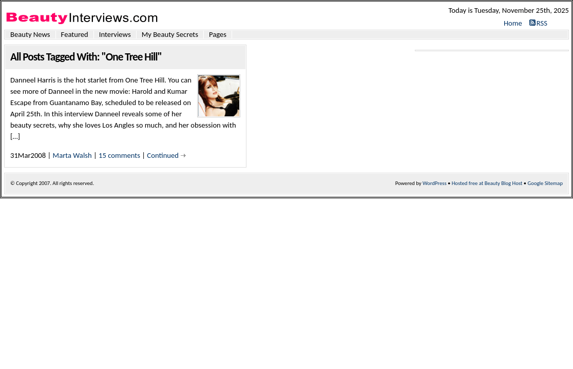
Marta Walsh (72, 155)
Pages (217, 34)
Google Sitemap (545, 183)
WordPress (435, 183)
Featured (74, 34)
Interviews (115, 34)
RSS (542, 23)
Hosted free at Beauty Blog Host (487, 183)
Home (513, 23)
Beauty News (30, 34)
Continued (163, 155)
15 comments (119, 155)
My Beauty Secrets (170, 34)
